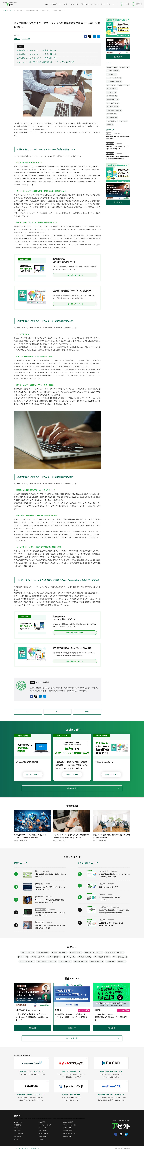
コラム (11, 10)
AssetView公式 (18, 1152)
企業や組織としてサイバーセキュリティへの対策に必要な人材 (36, 54)
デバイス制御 (112, 96)
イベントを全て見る (72, 1042)
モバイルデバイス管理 (114, 110)
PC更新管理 (51, 4)
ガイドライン (93, 4)
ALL (45, 4)
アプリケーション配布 (114, 81)
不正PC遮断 (111, 114)
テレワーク (109, 4)
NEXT (87, 712)
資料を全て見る (72, 788)
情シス (101, 4)
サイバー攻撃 (61, 4)
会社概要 (27, 1152)
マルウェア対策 (72, 4)
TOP (4, 10)
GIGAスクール (112, 67)
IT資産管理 (124, 67)
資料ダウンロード (32, 775)
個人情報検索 (112, 117)
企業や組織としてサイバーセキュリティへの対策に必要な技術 (36, 58)
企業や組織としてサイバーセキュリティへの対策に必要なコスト (37, 50)
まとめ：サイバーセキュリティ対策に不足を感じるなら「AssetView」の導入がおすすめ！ (45, 62)
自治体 (109, 124)
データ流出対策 (112, 99)
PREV (28, 712)
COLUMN (17, 1120)
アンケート (111, 85)
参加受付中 (118, 57)
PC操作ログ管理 (112, 71)
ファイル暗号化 (112, 103)
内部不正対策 (83, 4)
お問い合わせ (35, 1152)
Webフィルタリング (114, 78)
